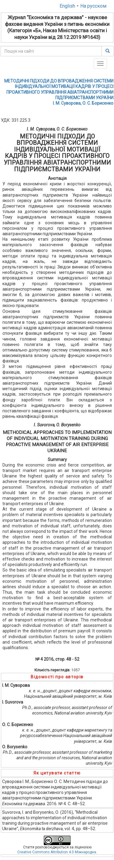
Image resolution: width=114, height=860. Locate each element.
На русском (93, 6)
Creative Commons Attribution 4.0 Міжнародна (56, 852)
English (67, 6)
